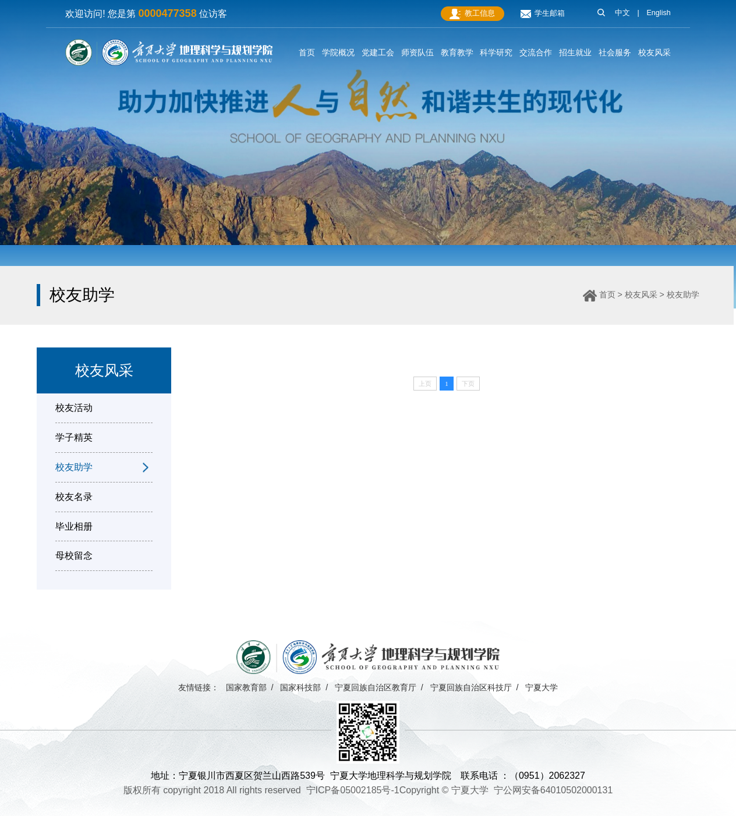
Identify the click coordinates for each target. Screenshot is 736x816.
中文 (622, 13)
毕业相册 (74, 526)
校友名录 (74, 497)
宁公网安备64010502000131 (553, 790)
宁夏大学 (541, 687)
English (658, 13)
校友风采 (641, 294)
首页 (607, 294)
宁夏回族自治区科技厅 (471, 687)
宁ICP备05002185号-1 (352, 790)
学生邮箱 (543, 13)
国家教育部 (246, 687)
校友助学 (683, 294)
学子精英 (74, 437)
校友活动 (74, 408)
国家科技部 (300, 687)
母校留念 (74, 555)
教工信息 (472, 14)
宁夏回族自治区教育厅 (375, 687)
